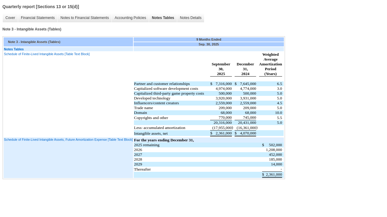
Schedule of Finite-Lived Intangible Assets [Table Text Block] (47, 54)
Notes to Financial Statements (84, 18)
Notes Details (190, 18)
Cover (10, 18)
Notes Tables (163, 18)
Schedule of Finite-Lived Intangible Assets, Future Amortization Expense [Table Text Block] (68, 139)
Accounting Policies (130, 18)
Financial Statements (38, 18)
